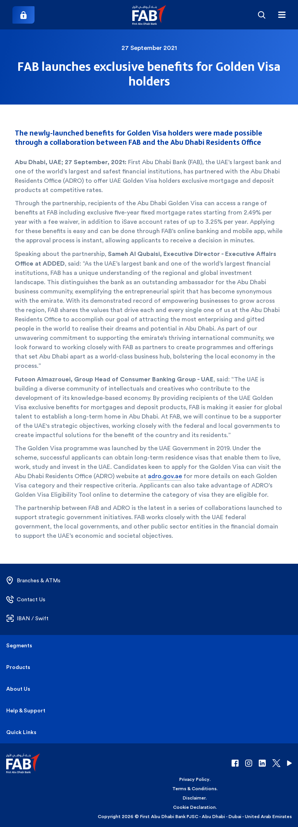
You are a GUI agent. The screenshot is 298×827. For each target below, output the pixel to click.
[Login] (23, 15)
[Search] (261, 14)
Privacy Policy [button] (194, 779)
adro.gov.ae (165, 476)
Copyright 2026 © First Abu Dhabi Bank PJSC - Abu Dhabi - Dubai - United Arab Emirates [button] (195, 816)
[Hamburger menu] (282, 15)
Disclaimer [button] (194, 798)
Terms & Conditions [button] (194, 788)
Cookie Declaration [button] (194, 807)
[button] (149, 15)
